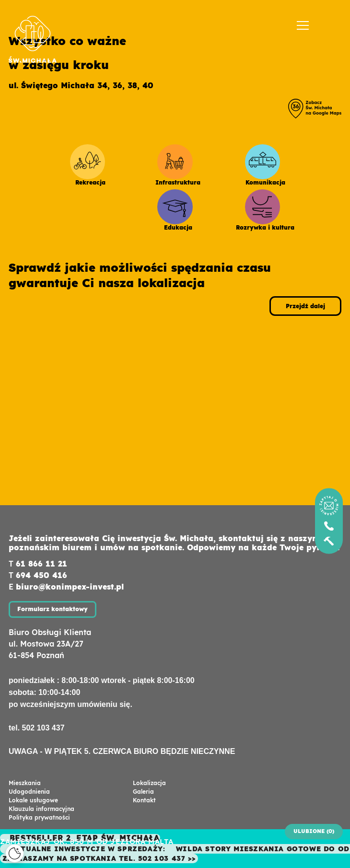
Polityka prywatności (39, 817)
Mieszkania (25, 783)
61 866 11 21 (41, 563)
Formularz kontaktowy (52, 609)
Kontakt (144, 800)
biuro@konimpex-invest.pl (70, 586)
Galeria (143, 791)
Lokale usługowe (33, 800)
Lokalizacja (149, 783)
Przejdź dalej (305, 306)
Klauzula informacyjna (41, 808)
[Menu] (303, 25)
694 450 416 (41, 575)
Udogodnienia (29, 791)
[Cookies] (14, 853)
